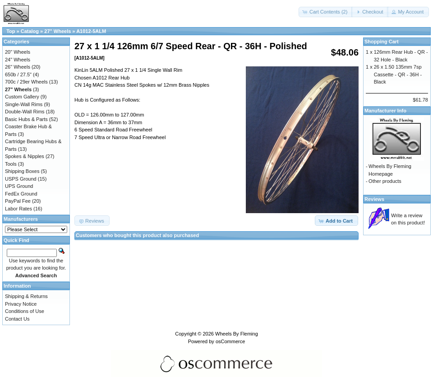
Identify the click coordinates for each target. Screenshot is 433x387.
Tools (11, 164)
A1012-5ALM (91, 31)
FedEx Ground (21, 193)
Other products (385, 181)
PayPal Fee (18, 201)
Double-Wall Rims (25, 111)
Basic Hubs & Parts (26, 119)
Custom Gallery (22, 96)
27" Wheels (57, 31)
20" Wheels (17, 52)
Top (10, 31)
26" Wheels (17, 67)
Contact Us (17, 319)
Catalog (30, 31)
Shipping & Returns (26, 296)
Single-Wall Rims (23, 104)
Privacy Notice (21, 304)
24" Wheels (17, 59)
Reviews (374, 199)
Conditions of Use (24, 311)
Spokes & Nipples (24, 156)
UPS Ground (19, 186)
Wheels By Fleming (236, 333)
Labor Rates (18, 208)
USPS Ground (21, 179)
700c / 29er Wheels (26, 81)
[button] (326, 12)
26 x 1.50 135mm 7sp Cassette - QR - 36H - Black (398, 74)
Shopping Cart (381, 41)
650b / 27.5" (18, 74)
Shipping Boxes (22, 171)
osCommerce (230, 341)
